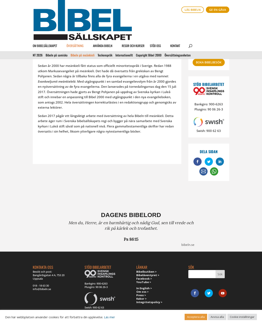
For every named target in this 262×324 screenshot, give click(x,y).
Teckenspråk (105, 30)
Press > (141, 295)
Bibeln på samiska (57, 30)
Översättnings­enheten (178, 30)
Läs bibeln (193, 10)
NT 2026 (38, 30)
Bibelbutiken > (146, 271)
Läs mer (109, 317)
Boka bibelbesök (208, 62)
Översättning (75, 21)
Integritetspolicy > (149, 302)
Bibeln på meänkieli (83, 30)
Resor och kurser (133, 21)
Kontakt (175, 21)
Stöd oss (155, 21)
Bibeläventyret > (147, 275)
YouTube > (143, 282)
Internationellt (124, 30)
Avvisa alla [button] (217, 317)
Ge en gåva (217, 10)
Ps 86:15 (131, 239)
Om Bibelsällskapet (45, 21)
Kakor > (141, 298)
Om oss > (142, 292)
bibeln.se (187, 245)
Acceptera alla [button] (196, 317)
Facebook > (144, 278)
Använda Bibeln (102, 21)
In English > (144, 288)
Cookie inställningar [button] (242, 317)
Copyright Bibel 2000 (148, 30)
